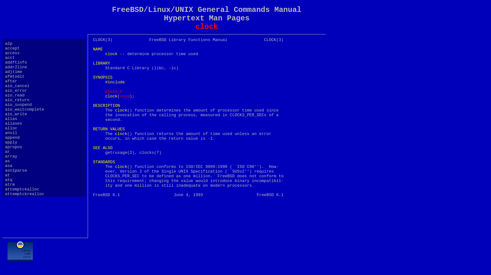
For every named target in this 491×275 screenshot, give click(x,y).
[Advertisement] (207, 255)
